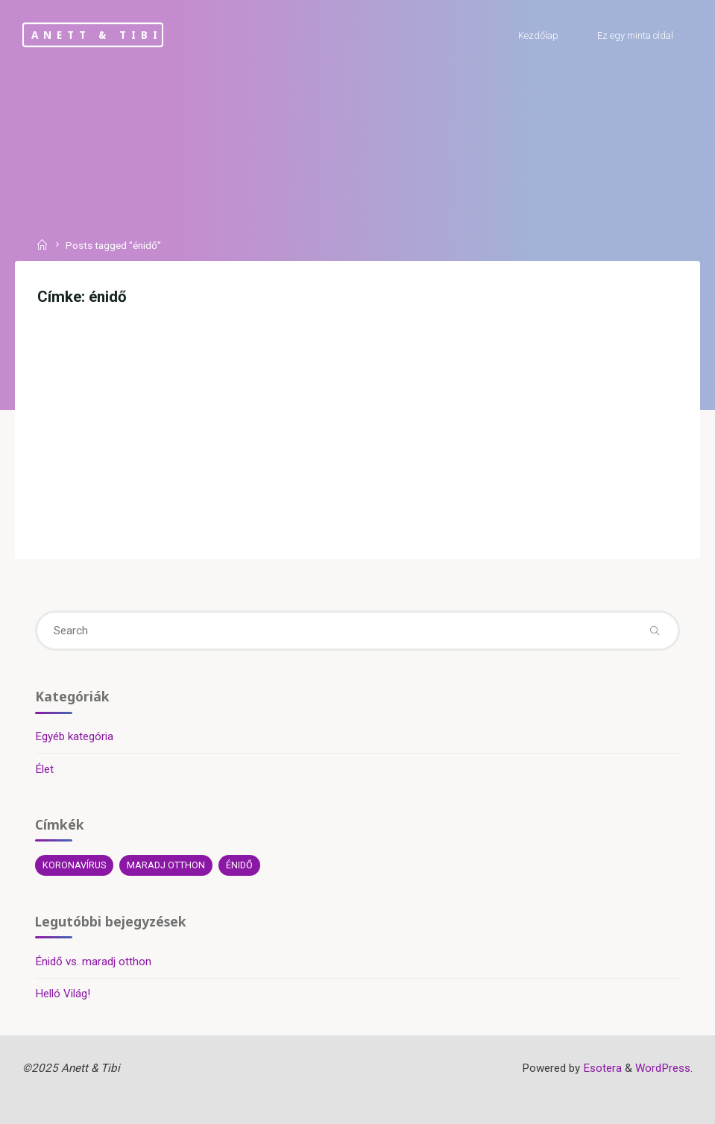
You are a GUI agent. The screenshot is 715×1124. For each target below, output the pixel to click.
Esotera (601, 1068)
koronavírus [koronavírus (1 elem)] (74, 865)
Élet (44, 769)
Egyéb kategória (74, 736)
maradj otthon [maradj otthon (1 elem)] (166, 865)
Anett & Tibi (96, 35)
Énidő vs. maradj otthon (93, 961)
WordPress (662, 1068)
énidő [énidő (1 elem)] (239, 865)
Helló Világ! (62, 993)
